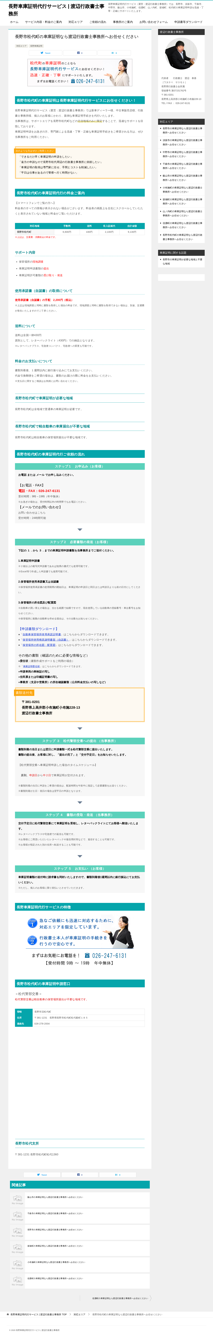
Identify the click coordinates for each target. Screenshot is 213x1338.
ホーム (14, 22)
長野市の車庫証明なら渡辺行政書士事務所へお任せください (55, 1230)
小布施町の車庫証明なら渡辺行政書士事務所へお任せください (56, 1262)
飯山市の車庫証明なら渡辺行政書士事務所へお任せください (55, 1197)
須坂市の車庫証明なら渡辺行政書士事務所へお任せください (182, 142)
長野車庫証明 (36, 46)
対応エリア (76, 22)
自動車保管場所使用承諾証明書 (42, 634)
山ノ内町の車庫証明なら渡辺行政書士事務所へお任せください (182, 213)
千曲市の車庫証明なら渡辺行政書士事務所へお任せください (55, 1213)
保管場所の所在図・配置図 (39, 645)
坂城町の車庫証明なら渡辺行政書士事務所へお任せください (55, 1246)
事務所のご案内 (123, 22)
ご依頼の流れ (97, 22)
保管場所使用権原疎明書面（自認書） (46, 639)
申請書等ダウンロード (188, 22)
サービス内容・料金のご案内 (43, 22)
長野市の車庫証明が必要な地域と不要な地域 (182, 261)
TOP (38, 1314)
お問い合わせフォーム (153, 22)
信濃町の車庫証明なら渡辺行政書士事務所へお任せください (55, 1278)
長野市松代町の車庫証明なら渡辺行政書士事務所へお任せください (182, 237)
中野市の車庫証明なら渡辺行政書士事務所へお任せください (182, 154)
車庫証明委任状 (31, 666)
